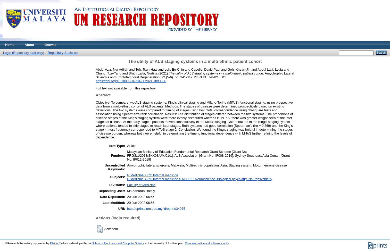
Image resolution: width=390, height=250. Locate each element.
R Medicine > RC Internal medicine (152, 175)
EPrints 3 (55, 243)
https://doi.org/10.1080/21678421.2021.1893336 (131, 81)
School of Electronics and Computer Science (118, 243)
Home (9, 45)
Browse (50, 45)
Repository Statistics (63, 53)
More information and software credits (207, 243)
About (29, 45)
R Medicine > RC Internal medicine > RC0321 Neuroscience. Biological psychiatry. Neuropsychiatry (199, 179)
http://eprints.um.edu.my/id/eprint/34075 (156, 209)
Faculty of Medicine (141, 185)
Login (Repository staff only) (23, 53)
